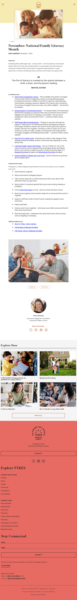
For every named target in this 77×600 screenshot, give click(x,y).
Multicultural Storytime (46, 152)
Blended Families (6, 529)
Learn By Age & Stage (9, 475)
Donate (38, 453)
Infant (3, 481)
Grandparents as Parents (9, 523)
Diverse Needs (5, 494)
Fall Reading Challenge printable (26, 227)
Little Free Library (25, 190)
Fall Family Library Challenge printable (28, 231)
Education (45, 287)
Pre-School (4, 487)
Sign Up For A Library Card (24, 138)
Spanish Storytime (21, 152)
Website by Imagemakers (38, 594)
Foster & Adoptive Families (10, 526)
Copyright (52, 588)
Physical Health (6, 503)
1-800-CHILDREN (13, 576)
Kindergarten (5, 491)
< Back (12, 41)
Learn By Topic (6, 500)
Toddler (3, 484)
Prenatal (4, 478)
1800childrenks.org (16, 578)
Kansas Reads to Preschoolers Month (28, 111)
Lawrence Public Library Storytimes (28, 146)
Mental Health (5, 507)
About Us (24, 588)
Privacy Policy (33, 588)
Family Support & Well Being (10, 516)
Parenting (32, 287)
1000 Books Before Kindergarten (27, 122)
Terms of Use (43, 588)
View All (38, 415)
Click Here (5, 565)
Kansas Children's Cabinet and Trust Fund (30, 156)
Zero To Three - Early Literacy (25, 224)
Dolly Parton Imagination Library (26, 97)
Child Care (4, 510)
